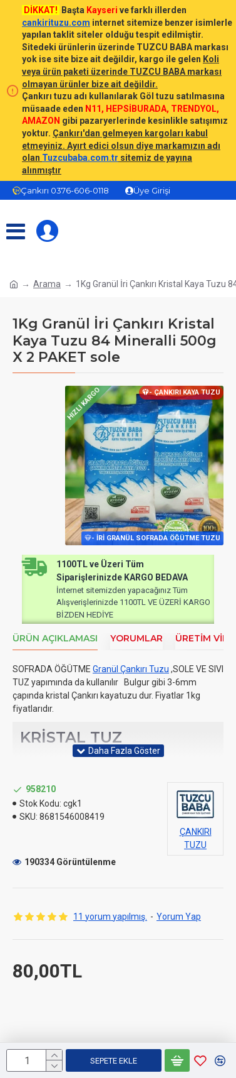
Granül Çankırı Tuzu (131, 669)
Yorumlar (136, 638)
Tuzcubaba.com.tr (80, 158)
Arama (47, 284)
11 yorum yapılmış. (110, 917)
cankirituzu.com (56, 23)
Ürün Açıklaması (55, 638)
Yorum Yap (178, 917)
